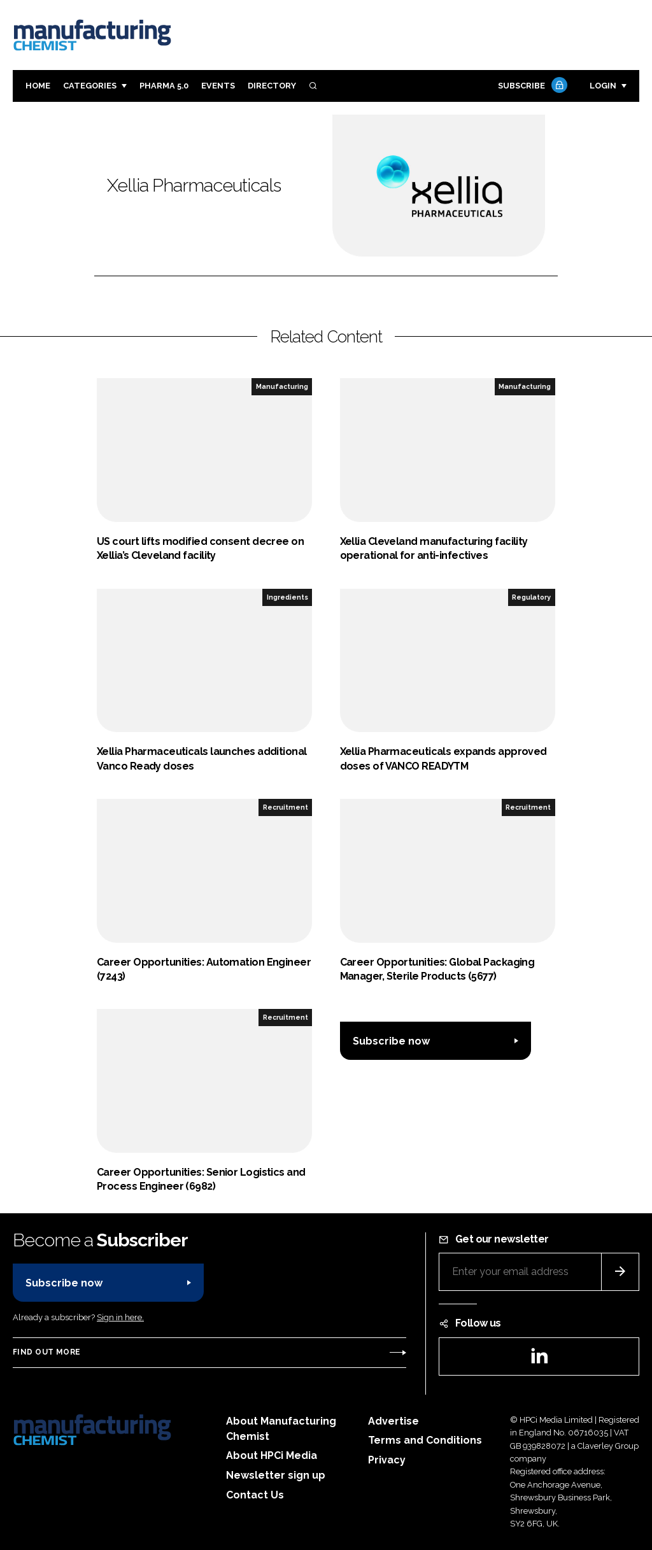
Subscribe (531, 86)
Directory (272, 85)
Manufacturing (282, 386)
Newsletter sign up (275, 1475)
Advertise (393, 1421)
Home (37, 85)
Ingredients (287, 597)
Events (218, 85)
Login (603, 85)
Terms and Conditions (425, 1440)
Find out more (46, 1352)
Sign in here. (120, 1317)
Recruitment (285, 807)
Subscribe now (391, 1041)
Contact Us (255, 1495)
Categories (90, 85)
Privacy (387, 1460)
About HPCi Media (271, 1455)
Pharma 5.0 (163, 85)
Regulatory (531, 597)
